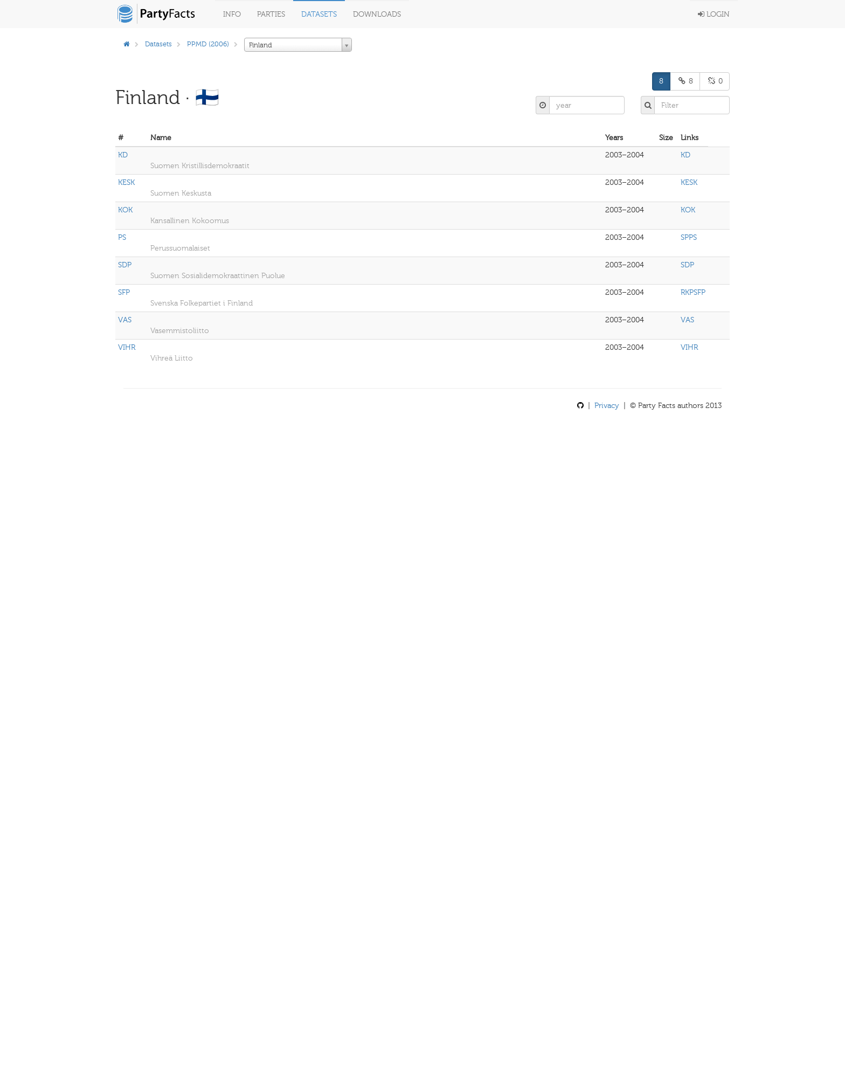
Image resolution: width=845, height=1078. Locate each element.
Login (714, 14)
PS (122, 237)
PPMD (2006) (208, 44)
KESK (126, 182)
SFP (124, 292)
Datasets (319, 14)
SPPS (689, 237)
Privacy (606, 405)
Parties (271, 14)
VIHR (126, 347)
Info (232, 14)
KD (123, 155)
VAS (124, 319)
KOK (125, 210)
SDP (124, 265)
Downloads (377, 14)
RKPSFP (693, 292)
